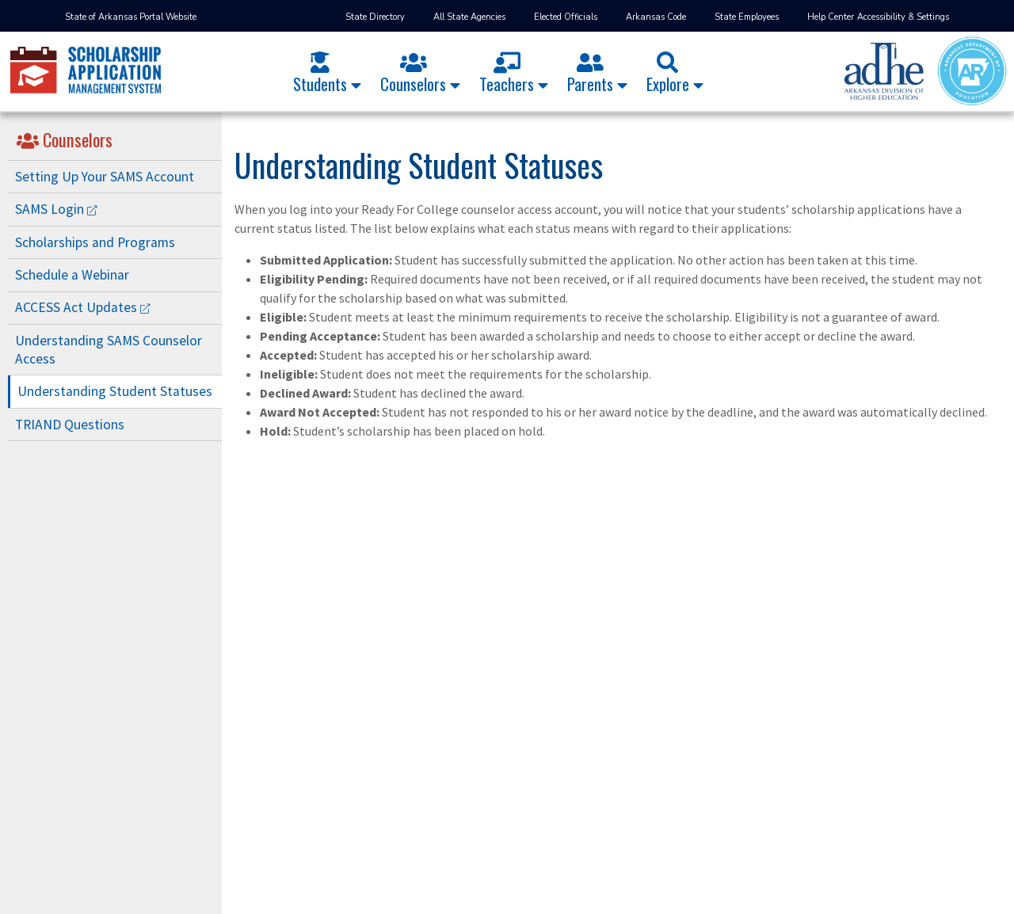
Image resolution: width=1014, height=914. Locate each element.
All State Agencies (469, 17)
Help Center (830, 17)
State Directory (375, 17)
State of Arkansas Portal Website (130, 17)
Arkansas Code (656, 17)
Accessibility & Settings (903, 17)
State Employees (747, 17)
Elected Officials (565, 17)
